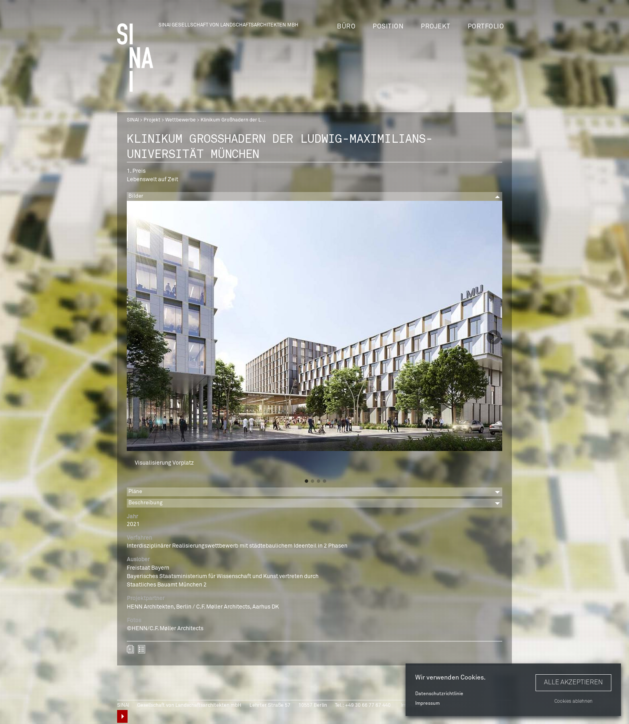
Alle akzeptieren (573, 682)
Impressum (427, 703)
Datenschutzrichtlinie (439, 694)
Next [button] (493, 338)
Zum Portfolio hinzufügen (130, 649)
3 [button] (318, 481)
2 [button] (312, 481)
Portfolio (486, 26)
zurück (141, 649)
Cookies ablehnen (573, 701)
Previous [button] (135, 338)
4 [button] (325, 481)
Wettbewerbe (180, 120)
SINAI (133, 120)
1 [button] (306, 481)
